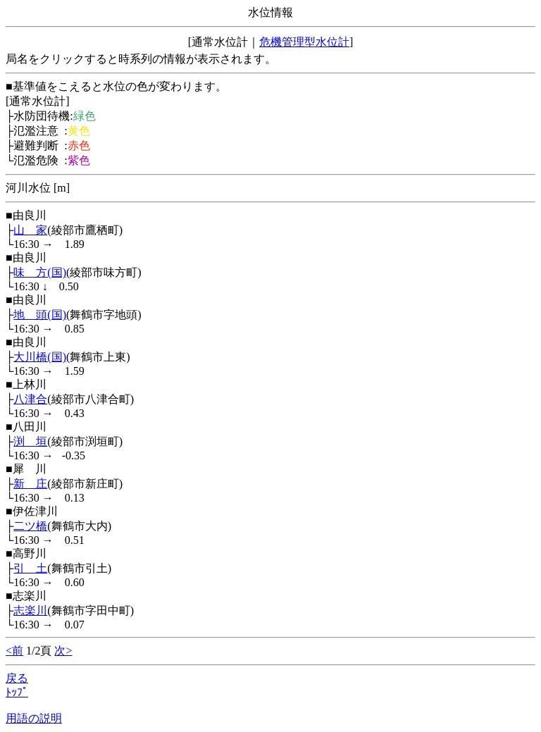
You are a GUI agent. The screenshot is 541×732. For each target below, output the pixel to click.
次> (63, 651)
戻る (17, 678)
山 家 (30, 230)
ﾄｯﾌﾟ (17, 692)
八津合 (30, 399)
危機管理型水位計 (304, 42)
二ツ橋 (30, 526)
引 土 (30, 568)
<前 (14, 651)
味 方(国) (39, 272)
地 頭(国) (39, 315)
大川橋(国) (39, 357)
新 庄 (30, 484)
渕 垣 (30, 441)
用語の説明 (34, 718)
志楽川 (30, 610)
